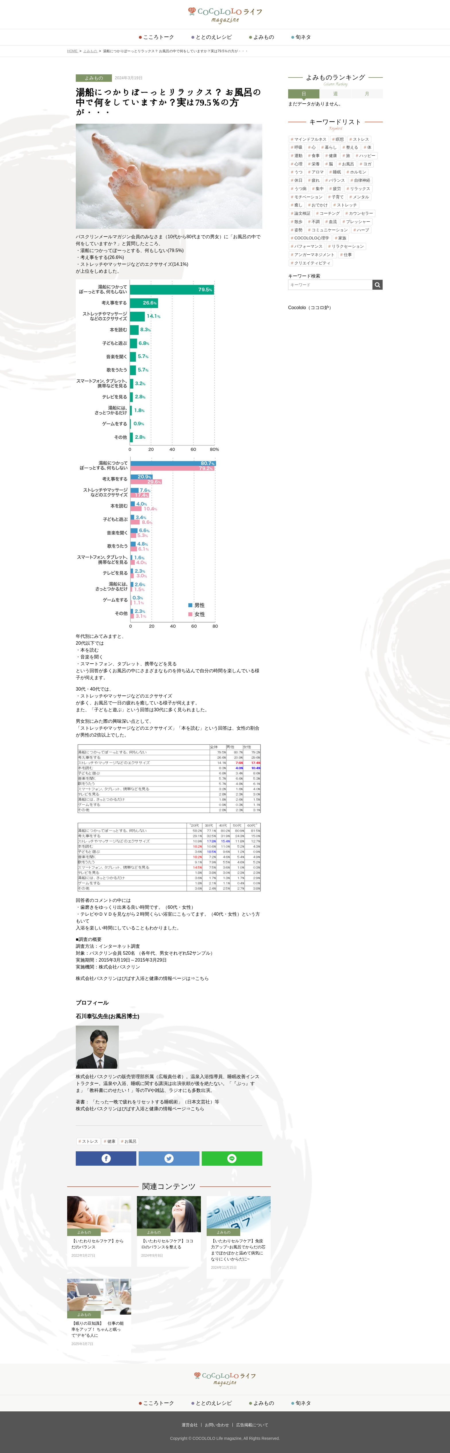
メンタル (361, 197)
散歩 (298, 221)
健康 (111, 1141)
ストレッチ (347, 205)
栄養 (316, 164)
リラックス (360, 188)
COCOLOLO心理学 (311, 238)
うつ (298, 172)
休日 (298, 180)
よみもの (263, 37)
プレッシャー (358, 221)
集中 (320, 188)
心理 (298, 164)
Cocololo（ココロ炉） (310, 307)
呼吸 (298, 147)
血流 (333, 221)
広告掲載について (252, 1425)
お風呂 (131, 1141)
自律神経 (362, 180)
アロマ (318, 172)
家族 (342, 238)
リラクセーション (348, 246)
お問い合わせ (217, 1425)
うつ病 (300, 188)
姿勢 (298, 230)
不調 (316, 221)
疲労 (337, 188)
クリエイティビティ (312, 263)
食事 (316, 155)
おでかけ (320, 205)
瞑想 (340, 139)
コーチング (330, 213)
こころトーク (158, 37)
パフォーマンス (308, 246)
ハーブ (363, 230)
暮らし (331, 147)
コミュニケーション (330, 230)
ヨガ (367, 164)
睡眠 (337, 172)
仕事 (348, 254)
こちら (202, 978)
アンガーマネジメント (314, 254)
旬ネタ (303, 37)
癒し (298, 205)
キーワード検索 (304, 276)
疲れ (316, 180)
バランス (337, 180)
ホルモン (358, 172)
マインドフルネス (310, 139)
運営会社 (190, 1425)
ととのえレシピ (214, 37)
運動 (298, 155)
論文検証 (302, 213)
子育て (338, 197)
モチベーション (308, 197)
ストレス (90, 1141)
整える (352, 147)
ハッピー (367, 155)
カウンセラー (361, 213)
